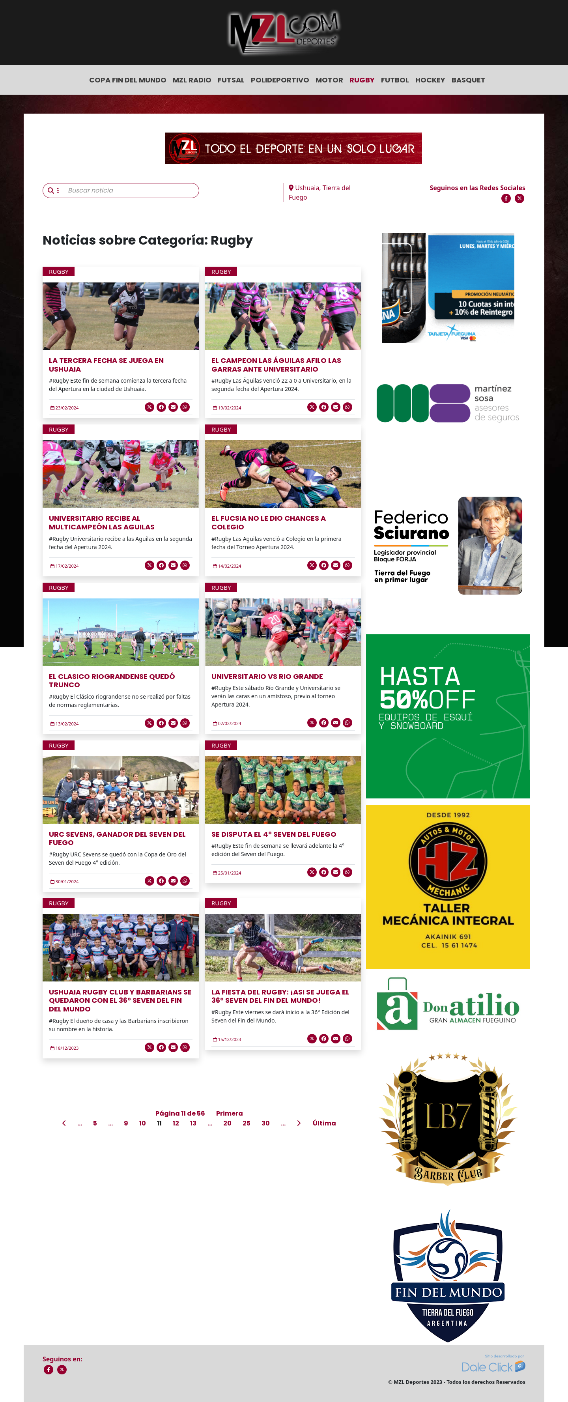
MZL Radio (192, 80)
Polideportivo (280, 80)
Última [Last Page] (324, 1123)
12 (176, 1123)
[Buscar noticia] (131, 190)
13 (193, 1123)
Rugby (362, 80)
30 (266, 1123)
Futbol (395, 80)
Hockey (430, 80)
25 (246, 1123)
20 (227, 1123)
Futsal (231, 80)
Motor (329, 80)
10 (142, 1123)
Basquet (469, 80)
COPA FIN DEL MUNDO (127, 80)
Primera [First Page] (229, 1113)
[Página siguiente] (299, 1123)
